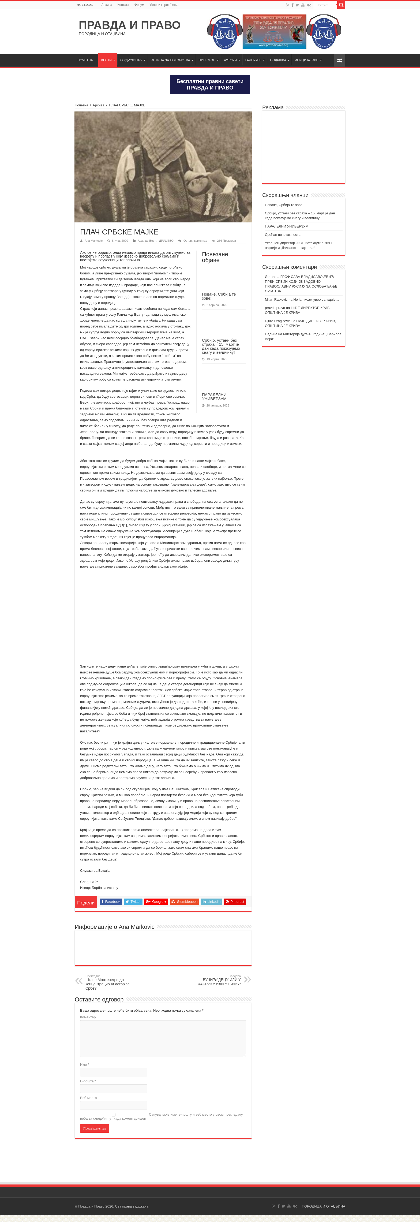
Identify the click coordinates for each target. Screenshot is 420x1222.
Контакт (123, 5)
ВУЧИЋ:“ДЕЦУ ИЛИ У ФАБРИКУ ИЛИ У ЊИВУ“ (213, 987)
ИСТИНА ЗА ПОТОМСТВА (170, 60)
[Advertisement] (304, 146)
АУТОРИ (230, 60)
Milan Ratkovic (276, 299)
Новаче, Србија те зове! (219, 296)
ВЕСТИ (106, 60)
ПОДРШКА (278, 60)
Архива (106, 5)
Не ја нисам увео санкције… (316, 299)
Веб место (88, 1105)
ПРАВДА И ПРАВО (130, 24)
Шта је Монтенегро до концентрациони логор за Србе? (112, 989)
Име (84, 1072)
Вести (153, 240)
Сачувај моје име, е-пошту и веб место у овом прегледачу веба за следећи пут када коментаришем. (161, 1123)
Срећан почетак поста (283, 235)
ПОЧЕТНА (85, 60)
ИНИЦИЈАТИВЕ (306, 60)
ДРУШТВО (166, 240)
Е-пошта (88, 1088)
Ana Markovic (94, 240)
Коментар (88, 1024)
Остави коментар (195, 240)
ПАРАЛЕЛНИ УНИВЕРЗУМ (214, 396)
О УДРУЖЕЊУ (131, 60)
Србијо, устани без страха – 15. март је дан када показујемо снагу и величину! (221, 346)
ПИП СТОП (207, 60)
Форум (139, 5)
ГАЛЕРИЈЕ (253, 60)
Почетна (81, 105)
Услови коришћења (163, 5)
